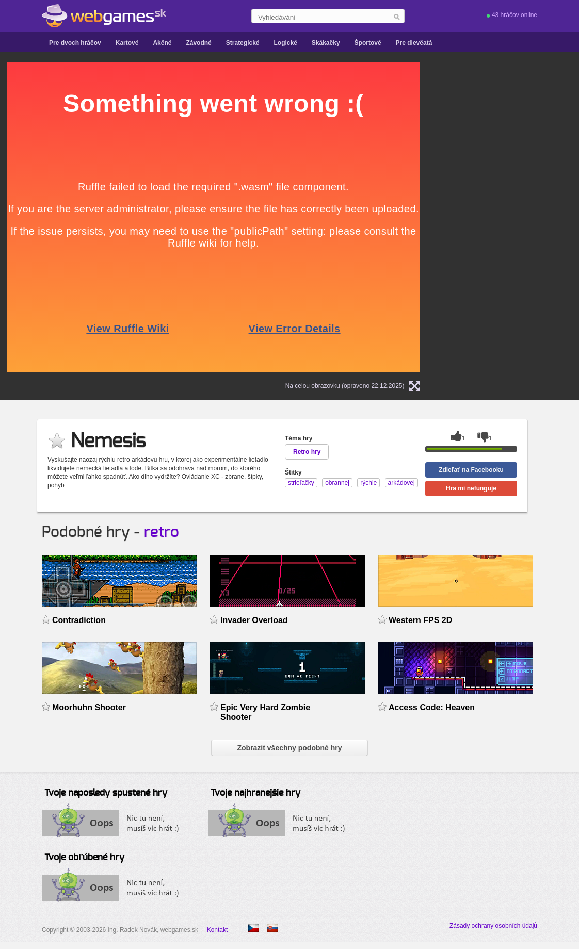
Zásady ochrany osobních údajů (493, 925)
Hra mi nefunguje (471, 488)
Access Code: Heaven (432, 707)
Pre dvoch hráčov (75, 42)
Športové (368, 42)
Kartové (127, 42)
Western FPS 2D (420, 620)
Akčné (162, 42)
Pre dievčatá (414, 42)
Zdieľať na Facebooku (471, 469)
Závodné (198, 42)
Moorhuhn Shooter (89, 707)
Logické (285, 42)
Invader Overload (254, 620)
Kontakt (217, 930)
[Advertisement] (529, 217)
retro (161, 532)
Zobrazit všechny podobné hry (289, 748)
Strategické (243, 42)
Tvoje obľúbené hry (84, 857)
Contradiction (79, 620)
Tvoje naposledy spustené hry (105, 793)
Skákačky (326, 42)
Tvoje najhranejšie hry (255, 793)
